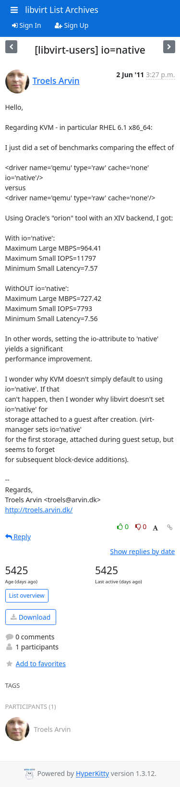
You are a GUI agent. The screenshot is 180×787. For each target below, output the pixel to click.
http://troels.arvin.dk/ (39, 509)
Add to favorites (35, 663)
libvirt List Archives (61, 9)
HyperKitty (92, 773)
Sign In (26, 25)
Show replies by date (142, 551)
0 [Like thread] (123, 526)
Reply (18, 536)
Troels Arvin (56, 80)
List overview (27, 595)
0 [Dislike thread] (141, 526)
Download (30, 617)
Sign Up (72, 25)
